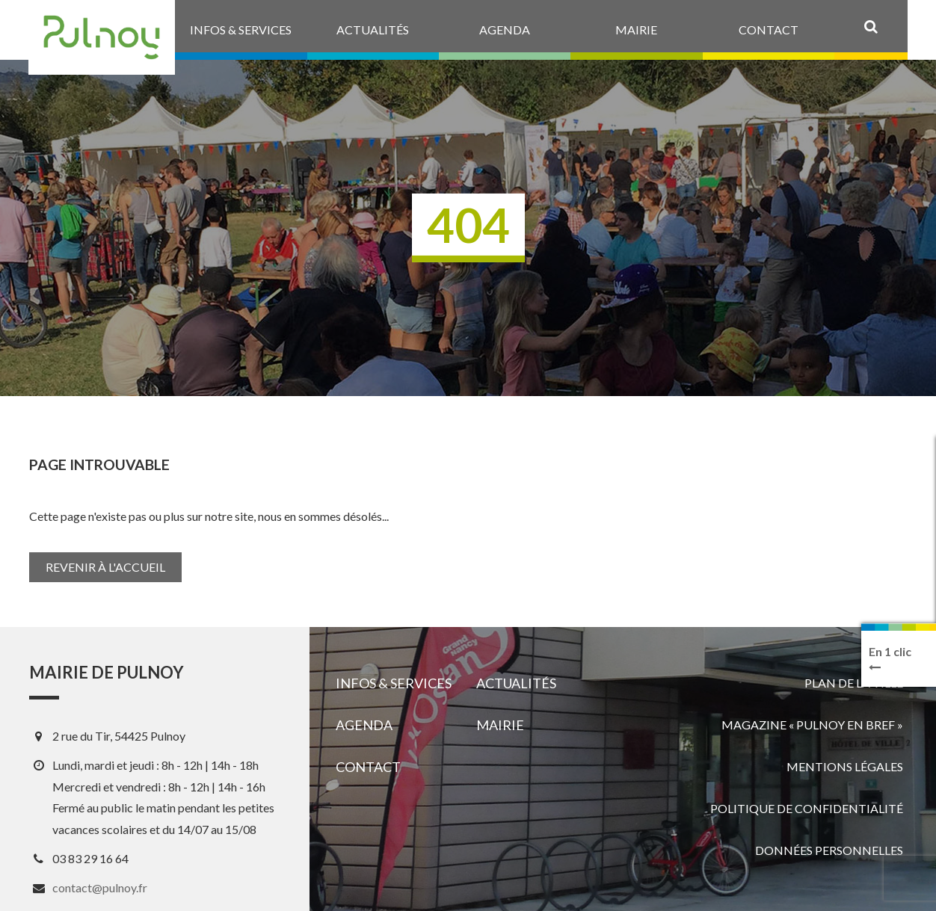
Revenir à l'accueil (105, 567)
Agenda (364, 725)
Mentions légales (844, 766)
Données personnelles (829, 850)
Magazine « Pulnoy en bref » (812, 724)
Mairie (500, 725)
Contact (368, 767)
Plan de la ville (853, 683)
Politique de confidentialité (806, 808)
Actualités (516, 683)
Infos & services (394, 683)
